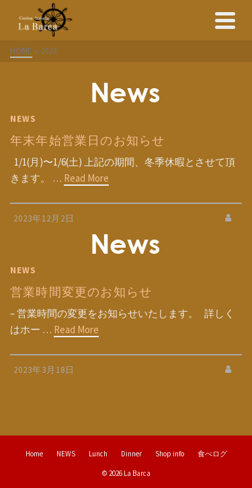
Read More (86, 178)
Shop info (169, 453)
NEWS (23, 119)
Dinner (131, 453)
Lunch (98, 453)
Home (34, 453)
